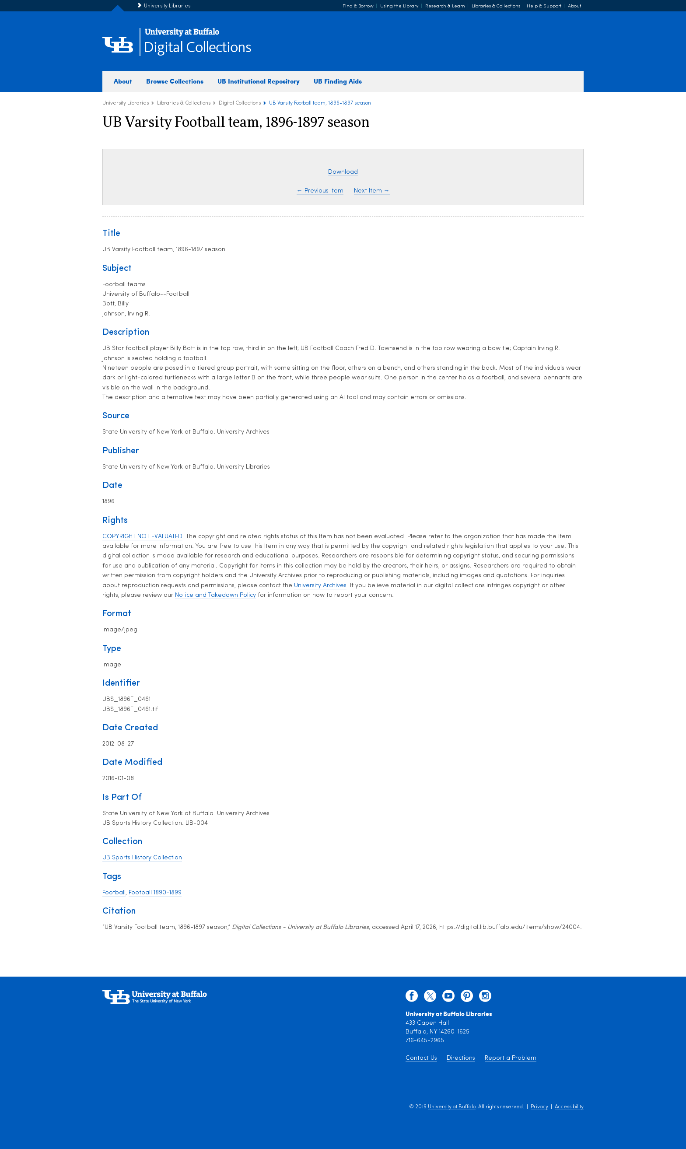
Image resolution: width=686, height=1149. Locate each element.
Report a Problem (510, 1058)
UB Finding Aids (338, 81)
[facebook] (412, 998)
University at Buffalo (452, 1107)
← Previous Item (320, 191)
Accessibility (569, 1107)
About (574, 6)
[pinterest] (467, 998)
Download (343, 172)
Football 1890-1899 (155, 893)
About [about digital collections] (123, 81)
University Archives (320, 585)
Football (114, 893)
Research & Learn (445, 6)
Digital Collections (197, 48)
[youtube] (448, 998)
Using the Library (399, 6)
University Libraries (167, 6)
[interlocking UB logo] (182, 35)
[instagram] (485, 998)
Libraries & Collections (496, 6)
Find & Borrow (358, 6)
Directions (461, 1058)
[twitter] (430, 998)
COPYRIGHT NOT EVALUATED (142, 536)
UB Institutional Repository (258, 81)
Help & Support (544, 6)
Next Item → (372, 191)
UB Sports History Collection (142, 858)
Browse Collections (174, 81)
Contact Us (421, 1058)
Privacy (539, 1107)
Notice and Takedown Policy (215, 595)
